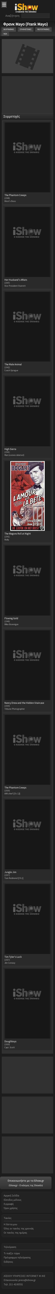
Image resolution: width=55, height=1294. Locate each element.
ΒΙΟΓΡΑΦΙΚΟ (9, 29)
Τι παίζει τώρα (12, 1253)
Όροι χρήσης (11, 1208)
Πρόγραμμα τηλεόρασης (17, 1257)
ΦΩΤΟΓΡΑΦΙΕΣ (43, 29)
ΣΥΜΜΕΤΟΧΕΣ (26, 29)
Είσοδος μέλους (12, 1199)
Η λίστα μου (10, 1224)
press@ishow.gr (27, 1280)
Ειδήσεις (8, 1261)
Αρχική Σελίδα (11, 1195)
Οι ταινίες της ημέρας (15, 1232)
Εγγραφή (8, 1204)
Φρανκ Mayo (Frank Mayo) (25, 24)
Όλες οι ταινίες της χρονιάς (19, 1228)
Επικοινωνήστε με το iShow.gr (26, 1180)
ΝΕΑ (5, 34)
